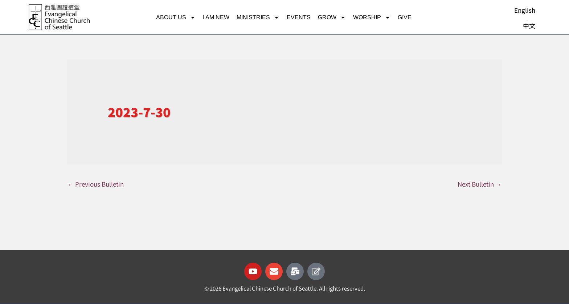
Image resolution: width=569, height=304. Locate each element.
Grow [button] (332, 17)
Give (405, 17)
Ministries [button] (258, 17)
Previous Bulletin (95, 183)
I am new (216, 17)
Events (299, 17)
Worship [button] (371, 17)
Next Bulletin (480, 183)
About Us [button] (176, 17)
